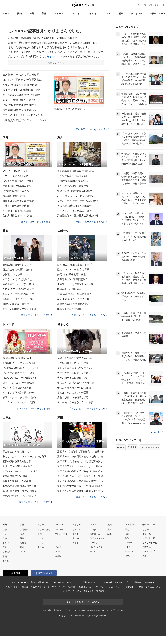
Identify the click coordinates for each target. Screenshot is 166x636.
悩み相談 (72, 587)
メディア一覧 (148, 538)
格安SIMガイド (12, 587)
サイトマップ (148, 551)
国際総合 (7, 552)
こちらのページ (53, 56)
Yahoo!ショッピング (149, 447)
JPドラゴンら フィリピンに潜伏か (75, 195)
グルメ (58, 547)
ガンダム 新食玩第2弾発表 (17, 387)
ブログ (128, 582)
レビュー (59, 529)
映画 (22, 534)
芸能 (44, 13)
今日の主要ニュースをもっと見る (91, 129)
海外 (32, 13)
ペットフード (68, 591)
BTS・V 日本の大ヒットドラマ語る (23, 115)
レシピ (110, 587)
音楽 (22, 538)
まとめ (6, 542)
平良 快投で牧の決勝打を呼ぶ (20, 105)
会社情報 (47, 610)
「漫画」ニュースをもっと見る (90, 497)
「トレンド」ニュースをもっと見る (33, 408)
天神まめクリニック (92, 582)
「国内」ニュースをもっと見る (35, 221)
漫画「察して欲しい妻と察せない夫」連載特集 (82, 476)
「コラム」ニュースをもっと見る (34, 502)
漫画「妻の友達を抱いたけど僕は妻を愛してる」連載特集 (82, 461)
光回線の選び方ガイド (41, 582)
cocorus (61, 587)
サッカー (42, 538)
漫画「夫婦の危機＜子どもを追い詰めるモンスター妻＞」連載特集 (82, 471)
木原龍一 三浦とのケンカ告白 (19, 299)
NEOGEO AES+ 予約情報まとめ (20, 377)
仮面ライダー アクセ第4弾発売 (19, 397)
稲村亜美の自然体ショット (17, 264)
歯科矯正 (149, 587)
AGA (78, 591)
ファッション (61, 551)
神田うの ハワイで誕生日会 (17, 279)
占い (91, 587)
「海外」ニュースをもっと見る (90, 221)
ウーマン (100, 587)
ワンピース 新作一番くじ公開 (19, 372)
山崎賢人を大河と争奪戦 (16, 304)
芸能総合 (24, 529)
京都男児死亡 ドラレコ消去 (17, 215)
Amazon (121, 447)
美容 (158, 587)
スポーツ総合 (44, 529)
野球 (40, 534)
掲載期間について (56, 62)
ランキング (136, 13)
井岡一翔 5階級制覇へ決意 (71, 274)
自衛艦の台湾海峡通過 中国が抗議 (75, 171)
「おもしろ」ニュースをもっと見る (88, 408)
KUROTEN (23, 582)
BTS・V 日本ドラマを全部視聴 (19, 309)
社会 (5, 529)
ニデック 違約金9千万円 (16, 176)
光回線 (25, 587)
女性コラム (95, 534)
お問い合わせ (117, 610)
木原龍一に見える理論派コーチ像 (75, 284)
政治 (5, 538)
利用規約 (58, 610)
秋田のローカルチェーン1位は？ (20, 471)
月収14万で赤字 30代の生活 (18, 466)
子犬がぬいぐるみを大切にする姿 (75, 402)
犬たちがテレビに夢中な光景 (73, 372)
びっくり (77, 529)
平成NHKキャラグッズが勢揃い (19, 363)
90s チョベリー (97, 547)
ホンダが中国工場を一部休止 (18, 181)
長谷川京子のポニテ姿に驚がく (19, 284)
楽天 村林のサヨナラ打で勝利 (73, 299)
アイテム (119, 582)
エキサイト (159, 5)
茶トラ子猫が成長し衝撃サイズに (75, 367)
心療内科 (108, 582)
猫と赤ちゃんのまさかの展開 (73, 392)
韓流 (22, 547)
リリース (146, 529)
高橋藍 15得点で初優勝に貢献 (73, 304)
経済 (5, 534)
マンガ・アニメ (62, 534)
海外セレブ (25, 542)
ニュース (5, 13)
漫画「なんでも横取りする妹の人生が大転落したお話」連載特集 (82, 491)
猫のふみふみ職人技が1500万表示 (75, 382)
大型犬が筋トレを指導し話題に (74, 397)
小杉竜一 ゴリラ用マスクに (17, 274)
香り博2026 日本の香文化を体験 (21, 95)
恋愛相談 (83, 587)
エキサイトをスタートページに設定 (83, 602)
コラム (107, 13)
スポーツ (58, 13)
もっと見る (156, 432)
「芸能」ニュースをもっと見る (35, 315)
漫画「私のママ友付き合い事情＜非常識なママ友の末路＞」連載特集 (82, 486)
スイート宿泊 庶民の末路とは (20, 100)
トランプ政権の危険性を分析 (73, 176)
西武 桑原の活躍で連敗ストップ (74, 264)
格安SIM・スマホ (153, 582)
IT (56, 542)
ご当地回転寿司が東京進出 (17, 191)
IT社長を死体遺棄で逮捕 (16, 205)
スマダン (94, 529)
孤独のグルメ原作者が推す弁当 (19, 486)
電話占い (138, 582)
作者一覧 (146, 534)
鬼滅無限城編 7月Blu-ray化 (17, 358)
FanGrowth (59, 582)
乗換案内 (130, 587)
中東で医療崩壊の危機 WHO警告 (75, 191)
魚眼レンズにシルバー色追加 (18, 382)
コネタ (76, 534)
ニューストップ (145, 5)
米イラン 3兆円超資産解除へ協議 (22, 89)
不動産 (140, 587)
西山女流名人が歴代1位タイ (18, 269)
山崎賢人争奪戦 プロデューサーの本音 (25, 120)
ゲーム (58, 538)
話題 (109, 534)
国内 (19, 13)
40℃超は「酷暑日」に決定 (17, 210)
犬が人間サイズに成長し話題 (73, 377)
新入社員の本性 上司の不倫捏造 (20, 491)
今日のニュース (157, 13)
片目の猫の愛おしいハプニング (19, 496)
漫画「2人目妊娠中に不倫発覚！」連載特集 (80, 451)
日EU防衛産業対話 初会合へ (72, 181)
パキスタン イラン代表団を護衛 (74, 210)
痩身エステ (88, 591)
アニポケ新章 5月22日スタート (19, 392)
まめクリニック (73, 582)
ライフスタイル (97, 538)
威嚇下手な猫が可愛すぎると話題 (75, 358)
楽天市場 (132, 447)
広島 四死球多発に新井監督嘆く (74, 294)
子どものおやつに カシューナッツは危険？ (26, 456)
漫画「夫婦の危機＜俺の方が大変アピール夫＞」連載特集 (82, 481)
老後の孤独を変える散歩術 (17, 461)
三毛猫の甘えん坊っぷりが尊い (74, 363)
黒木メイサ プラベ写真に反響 (19, 294)
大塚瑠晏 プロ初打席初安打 (72, 279)
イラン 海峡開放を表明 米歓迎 (20, 84)
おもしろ (91, 13)
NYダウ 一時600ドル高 (15, 171)
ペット (76, 542)
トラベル (94, 542)
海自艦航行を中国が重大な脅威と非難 (77, 215)
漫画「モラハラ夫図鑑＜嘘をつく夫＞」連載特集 (82, 456)
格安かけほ (36, 587)
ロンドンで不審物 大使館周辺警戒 (22, 79)
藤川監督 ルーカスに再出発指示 (21, 74)
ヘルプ (145, 556)
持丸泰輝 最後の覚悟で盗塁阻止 (21, 110)
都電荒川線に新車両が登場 (17, 186)
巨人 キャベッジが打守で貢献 (73, 269)
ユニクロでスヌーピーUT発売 (19, 402)
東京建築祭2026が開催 (15, 476)
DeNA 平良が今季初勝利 (70, 309)
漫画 (121, 13)
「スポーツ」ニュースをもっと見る (88, 315)
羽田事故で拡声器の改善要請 (18, 200)
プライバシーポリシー (74, 610)
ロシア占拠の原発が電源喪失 (73, 186)
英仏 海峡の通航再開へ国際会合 (74, 205)
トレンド (75, 13)
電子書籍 (100, 591)
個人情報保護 (93, 610)
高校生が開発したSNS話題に (18, 481)
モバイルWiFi (49, 587)
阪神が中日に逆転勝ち (69, 289)
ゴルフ (41, 542)
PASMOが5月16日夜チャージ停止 (21, 367)
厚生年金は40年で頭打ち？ (17, 451)
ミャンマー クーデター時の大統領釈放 (78, 200)
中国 (5, 556)
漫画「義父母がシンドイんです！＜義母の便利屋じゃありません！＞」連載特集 (82, 466)
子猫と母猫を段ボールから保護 (74, 387)
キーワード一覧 (149, 542)
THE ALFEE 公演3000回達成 (18, 289)
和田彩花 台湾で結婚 (14, 195)
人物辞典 (146, 547)
